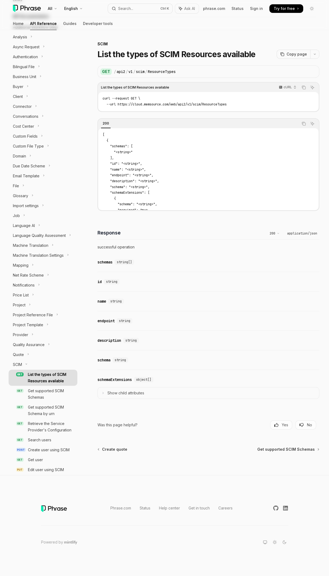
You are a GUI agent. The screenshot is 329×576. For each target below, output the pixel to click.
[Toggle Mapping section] (43, 265)
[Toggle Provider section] (43, 335)
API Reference (43, 25)
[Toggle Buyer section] (43, 86)
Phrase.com (120, 508)
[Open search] (140, 8)
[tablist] (198, 123)
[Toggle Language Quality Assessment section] (43, 235)
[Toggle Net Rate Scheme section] (43, 275)
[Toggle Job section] (43, 216)
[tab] (106, 123)
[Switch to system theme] (265, 542)
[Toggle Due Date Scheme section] (43, 166)
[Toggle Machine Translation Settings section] (43, 255)
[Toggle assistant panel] (187, 8)
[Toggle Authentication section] (43, 57)
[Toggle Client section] (43, 96)
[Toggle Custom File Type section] (43, 146)
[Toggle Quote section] (43, 354)
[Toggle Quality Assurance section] (43, 345)
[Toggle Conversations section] (43, 116)
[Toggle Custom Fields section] (43, 136)
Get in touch (199, 508)
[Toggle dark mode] (312, 8)
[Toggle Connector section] (43, 106)
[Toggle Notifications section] (43, 285)
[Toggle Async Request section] (43, 47)
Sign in (256, 8)
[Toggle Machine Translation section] (43, 245)
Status (238, 8)
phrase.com (214, 8)
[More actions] (314, 54)
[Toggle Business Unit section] (43, 77)
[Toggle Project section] (43, 305)
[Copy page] (293, 54)
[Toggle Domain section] (43, 156)
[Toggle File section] (43, 186)
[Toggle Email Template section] (43, 176)
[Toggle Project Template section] (43, 325)
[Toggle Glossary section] (43, 196)
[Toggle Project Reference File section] (43, 315)
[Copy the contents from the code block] (303, 87)
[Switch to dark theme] (284, 542)
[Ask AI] (312, 87)
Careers (225, 508)
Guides (70, 25)
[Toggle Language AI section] (43, 225)
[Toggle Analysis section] (43, 37)
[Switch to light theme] (275, 542)
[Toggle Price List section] (43, 295)
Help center (169, 508)
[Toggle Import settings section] (43, 206)
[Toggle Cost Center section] (43, 126)
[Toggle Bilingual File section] (43, 67)
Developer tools (98, 25)
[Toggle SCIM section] (43, 364)
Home (18, 25)
